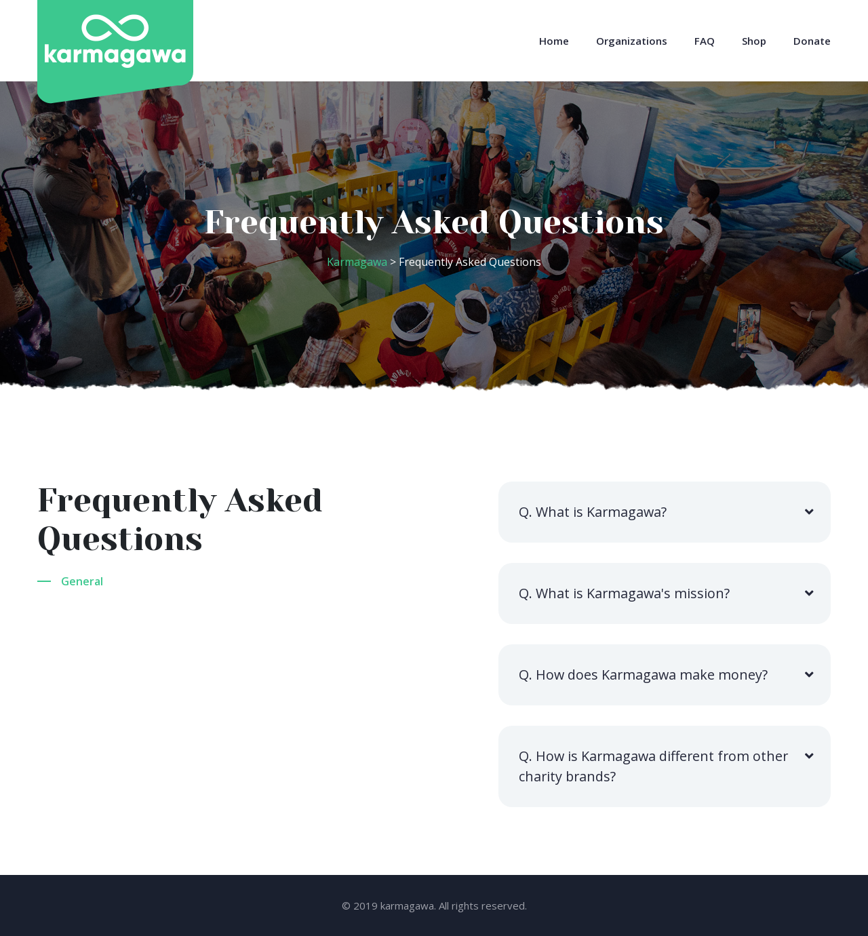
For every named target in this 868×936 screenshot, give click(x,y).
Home (554, 40)
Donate (812, 40)
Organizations (631, 40)
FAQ (704, 40)
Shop (754, 40)
